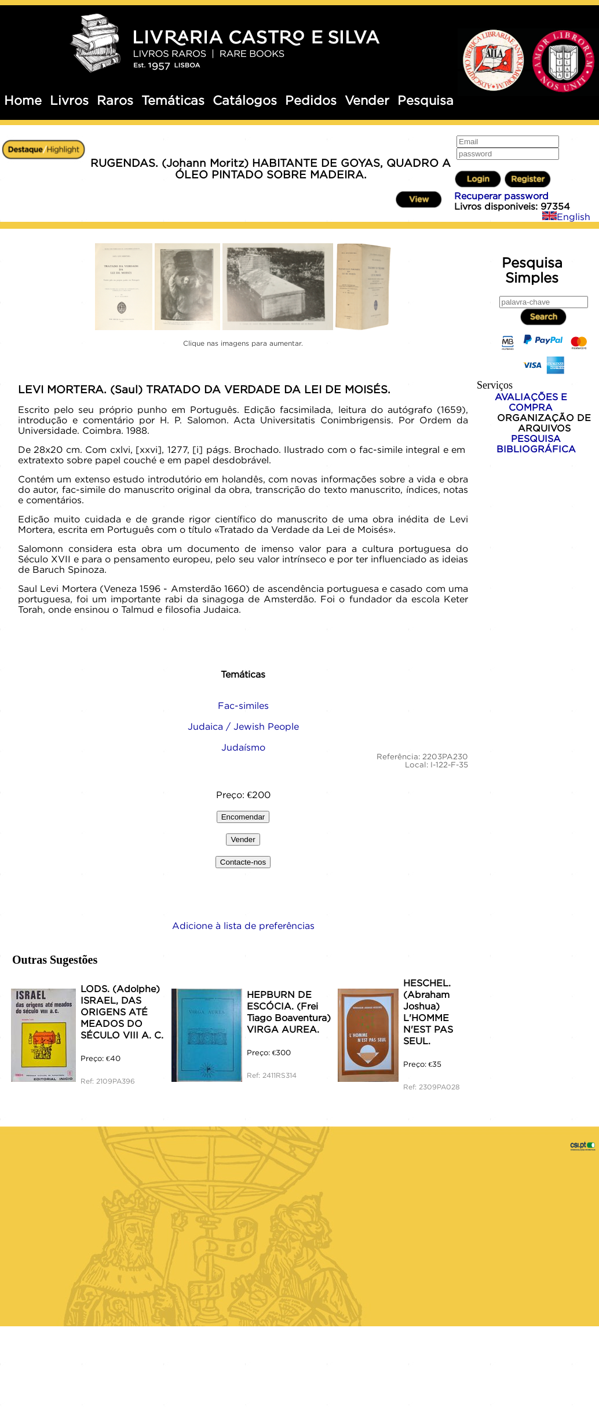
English (566, 216)
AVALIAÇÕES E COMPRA (531, 402)
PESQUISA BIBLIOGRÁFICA (536, 443)
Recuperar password (501, 196)
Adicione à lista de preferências (243, 925)
